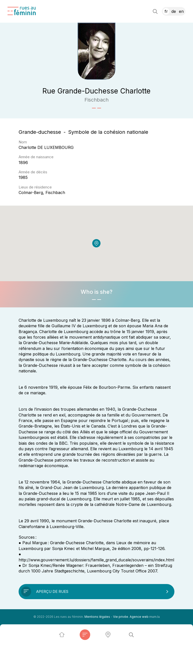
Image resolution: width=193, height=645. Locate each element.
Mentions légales (97, 617)
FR (166, 11)
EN (181, 11)
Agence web (139, 617)
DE (173, 11)
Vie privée (120, 617)
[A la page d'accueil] (22, 11)
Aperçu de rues (52, 591)
